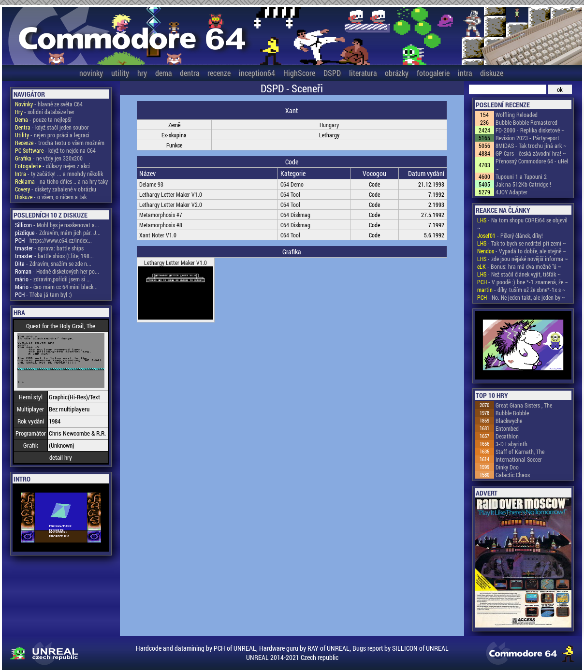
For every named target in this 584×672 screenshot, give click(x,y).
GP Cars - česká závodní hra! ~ (531, 153)
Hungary (329, 125)
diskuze (491, 73)
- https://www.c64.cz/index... (53, 240)
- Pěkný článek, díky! (510, 235)
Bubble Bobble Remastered (526, 122)
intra (465, 73)
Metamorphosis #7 (160, 215)
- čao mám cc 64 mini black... (56, 287)
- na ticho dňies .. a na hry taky (61, 181)
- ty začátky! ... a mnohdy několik (59, 173)
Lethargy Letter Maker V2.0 (170, 204)
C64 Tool (290, 194)
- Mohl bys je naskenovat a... (57, 225)
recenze (219, 73)
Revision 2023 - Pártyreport (527, 138)
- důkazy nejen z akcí (52, 166)
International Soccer (519, 459)
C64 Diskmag (295, 215)
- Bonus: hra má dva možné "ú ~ (519, 266)
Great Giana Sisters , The (524, 405)
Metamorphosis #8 (160, 225)
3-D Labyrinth (511, 444)
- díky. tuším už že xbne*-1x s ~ (521, 289)
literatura (363, 73)
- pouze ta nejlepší (43, 119)
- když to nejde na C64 (55, 150)
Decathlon (507, 436)
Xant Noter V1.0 (157, 235)
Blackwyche (509, 420)
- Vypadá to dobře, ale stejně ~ (521, 251)
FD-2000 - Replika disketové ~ (530, 130)
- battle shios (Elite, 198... (54, 256)
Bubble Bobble (512, 413)
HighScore (299, 73)
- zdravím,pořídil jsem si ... (53, 279)
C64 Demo (292, 184)
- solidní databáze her (44, 112)
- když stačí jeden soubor (52, 127)
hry (142, 73)
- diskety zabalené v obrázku (55, 189)
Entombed (507, 428)
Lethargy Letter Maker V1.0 (170, 194)
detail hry (60, 457)
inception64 (257, 73)
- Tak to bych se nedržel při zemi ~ (521, 243)
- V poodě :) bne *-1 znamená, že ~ (522, 282)
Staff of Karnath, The (520, 451)
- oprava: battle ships (49, 248)
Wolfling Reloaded (517, 114)
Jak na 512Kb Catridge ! (523, 184)
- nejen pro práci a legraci (52, 135)
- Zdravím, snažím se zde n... (53, 263)
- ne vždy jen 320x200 (49, 158)
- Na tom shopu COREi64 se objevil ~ (522, 224)
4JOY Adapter (511, 192)
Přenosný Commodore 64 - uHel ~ (532, 165)
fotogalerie (433, 73)
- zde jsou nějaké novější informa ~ (522, 259)
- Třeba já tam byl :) (43, 294)
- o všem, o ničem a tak (51, 197)
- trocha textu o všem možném (59, 142)
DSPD (332, 73)
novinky (91, 73)
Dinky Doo (507, 467)
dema (163, 73)
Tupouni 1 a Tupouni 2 (521, 176)
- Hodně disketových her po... (57, 271)
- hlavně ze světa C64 (49, 104)
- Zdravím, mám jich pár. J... (58, 232)
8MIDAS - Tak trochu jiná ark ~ (531, 145)
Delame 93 (151, 184)
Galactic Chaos (513, 475)
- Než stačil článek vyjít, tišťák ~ (519, 274)
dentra (189, 73)
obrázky (397, 73)
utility (120, 73)
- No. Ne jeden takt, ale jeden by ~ (521, 297)
